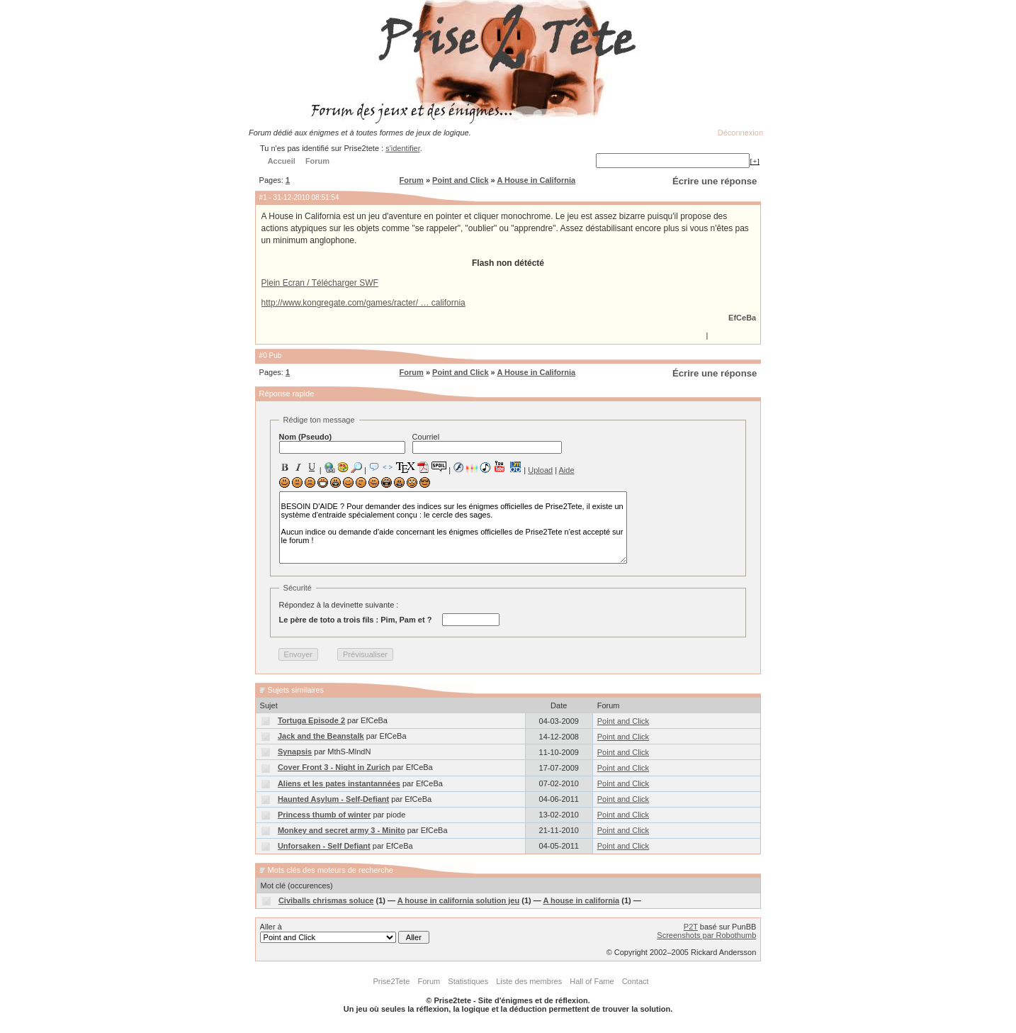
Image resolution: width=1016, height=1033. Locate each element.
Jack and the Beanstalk (321, 736)
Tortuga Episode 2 (311, 720)
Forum (412, 180)
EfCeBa (742, 317)
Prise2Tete (391, 981)
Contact (635, 981)
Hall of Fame (592, 981)
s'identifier (402, 148)
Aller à (344, 933)
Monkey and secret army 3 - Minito (341, 830)
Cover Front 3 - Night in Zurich (334, 767)
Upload (540, 470)
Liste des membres (529, 981)
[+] (755, 161)
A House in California (536, 180)
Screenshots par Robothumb (706, 935)
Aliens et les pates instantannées (339, 783)
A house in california (581, 900)
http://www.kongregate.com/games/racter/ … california (363, 303)
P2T (691, 926)
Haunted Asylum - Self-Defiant (333, 799)
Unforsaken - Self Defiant (324, 846)
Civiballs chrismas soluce (326, 900)
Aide (567, 470)
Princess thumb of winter (324, 814)
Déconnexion (740, 132)
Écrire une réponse (714, 181)
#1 (263, 197)
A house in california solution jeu (458, 900)
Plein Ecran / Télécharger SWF (319, 283)
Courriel (487, 443)
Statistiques (468, 981)
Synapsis (295, 751)
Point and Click (460, 180)
